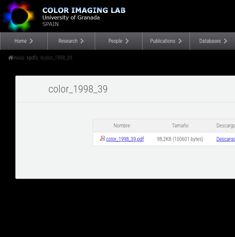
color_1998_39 (57, 58)
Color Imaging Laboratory (66, 16)
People (115, 41)
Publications (162, 41)
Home (20, 41)
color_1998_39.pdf (125, 139)
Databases (210, 41)
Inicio (18, 58)
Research (68, 41)
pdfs (33, 58)
